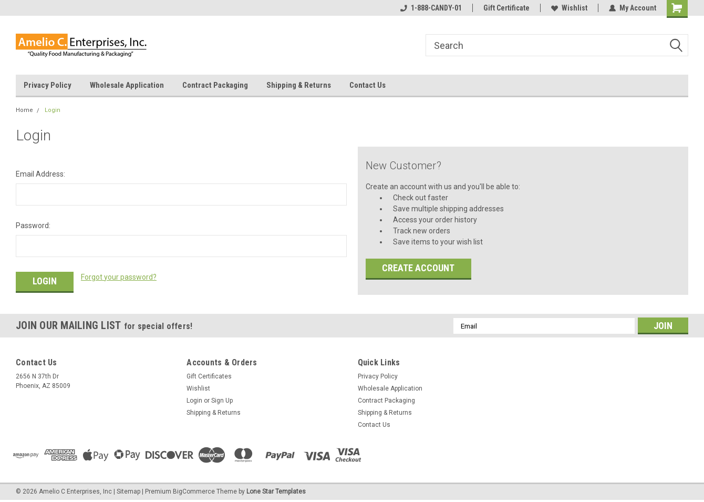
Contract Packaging (215, 85)
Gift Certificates (209, 376)
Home (24, 110)
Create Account (418, 267)
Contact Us (367, 85)
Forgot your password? (119, 277)
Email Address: (40, 174)
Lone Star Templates (276, 491)
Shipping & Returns (298, 85)
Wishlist (569, 8)
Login (52, 110)
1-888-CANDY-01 (431, 8)
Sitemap (128, 491)
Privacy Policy (47, 85)
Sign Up (222, 400)
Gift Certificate (506, 8)
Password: (33, 225)
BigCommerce (194, 491)
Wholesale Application (127, 85)
